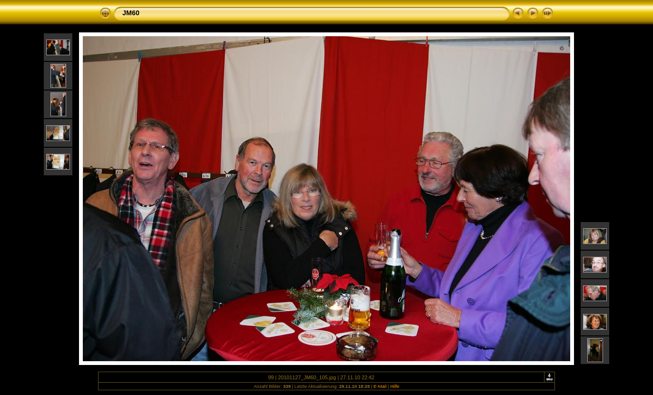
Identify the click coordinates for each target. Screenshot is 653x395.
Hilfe (394, 386)
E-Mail (380, 386)
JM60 (130, 13)
